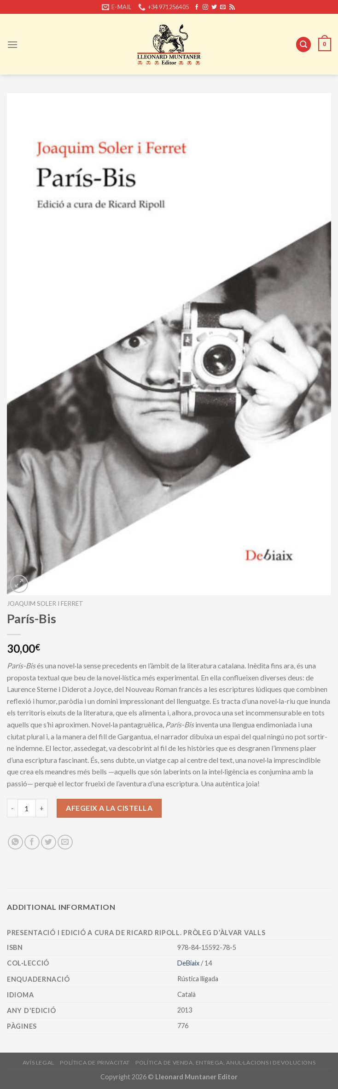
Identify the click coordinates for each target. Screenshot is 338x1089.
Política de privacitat (94, 1062)
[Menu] (12, 44)
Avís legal (38, 1062)
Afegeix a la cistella (109, 807)
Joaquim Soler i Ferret (45, 603)
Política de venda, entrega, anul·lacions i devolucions (225, 1062)
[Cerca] (303, 44)
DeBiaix (189, 963)
